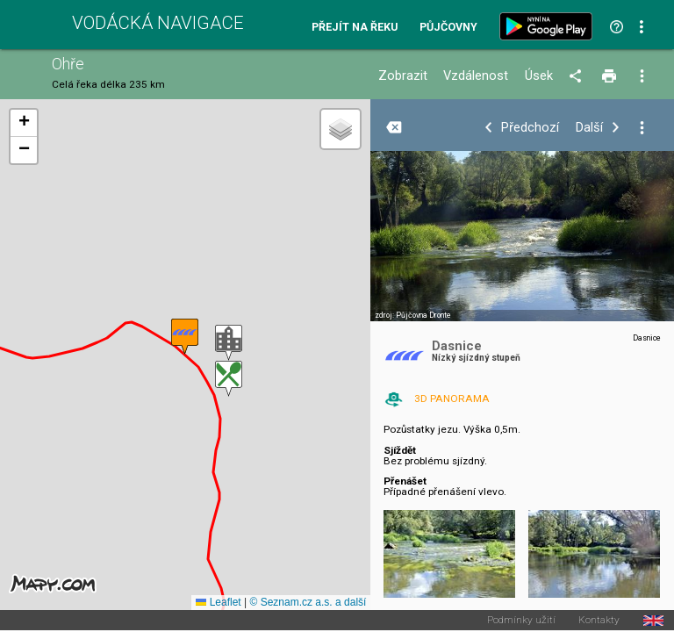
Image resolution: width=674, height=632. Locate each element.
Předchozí (530, 127)
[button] (228, 343)
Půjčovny (448, 27)
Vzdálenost (475, 76)
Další (589, 127)
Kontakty (599, 620)
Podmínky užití (521, 620)
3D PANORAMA (452, 398)
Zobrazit (402, 76)
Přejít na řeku (355, 27)
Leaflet (218, 602)
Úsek (539, 76)
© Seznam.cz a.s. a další (307, 602)
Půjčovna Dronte (423, 315)
